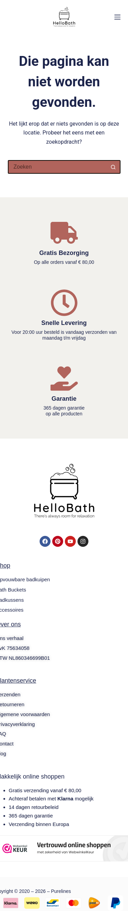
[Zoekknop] (113, 167)
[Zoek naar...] (57, 167)
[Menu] (117, 17)
